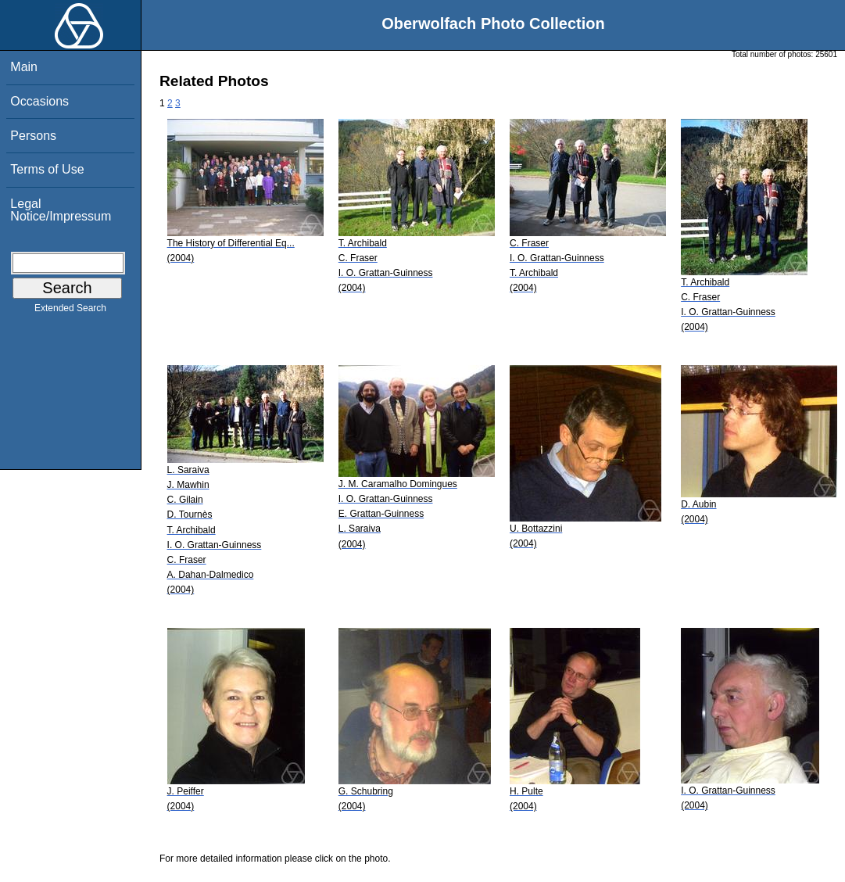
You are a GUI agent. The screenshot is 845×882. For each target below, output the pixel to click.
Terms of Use (47, 169)
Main (24, 67)
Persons (33, 135)
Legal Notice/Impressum (60, 210)
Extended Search (70, 311)
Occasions (39, 101)
